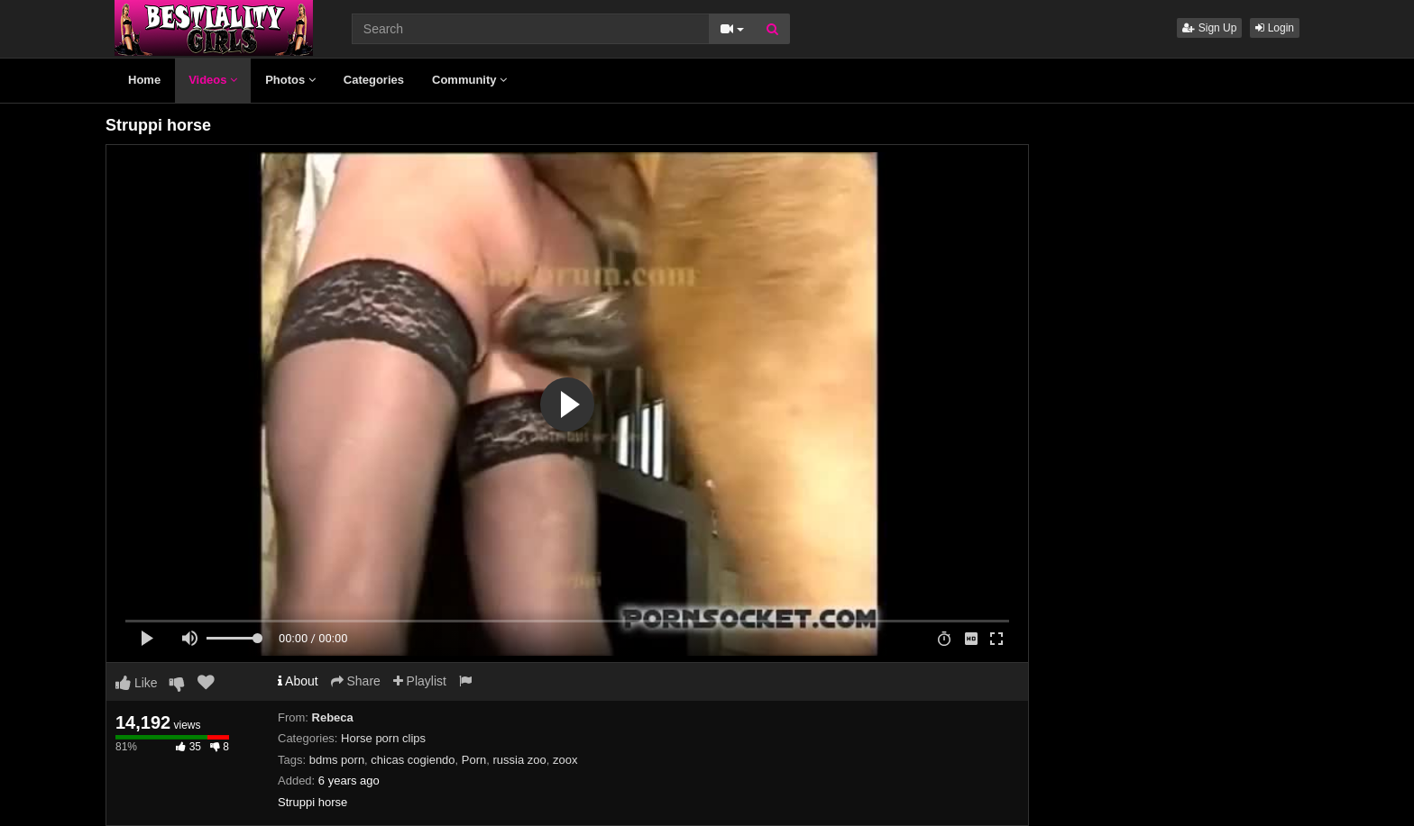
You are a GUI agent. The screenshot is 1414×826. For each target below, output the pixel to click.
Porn (474, 760)
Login (1274, 28)
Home (144, 79)
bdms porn (336, 760)
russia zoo (519, 760)
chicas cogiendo (412, 760)
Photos (290, 79)
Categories (374, 79)
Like (136, 683)
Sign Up (1209, 28)
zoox (565, 760)
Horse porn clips (383, 738)
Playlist (419, 681)
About (298, 681)
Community (469, 79)
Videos (212, 79)
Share (356, 681)
